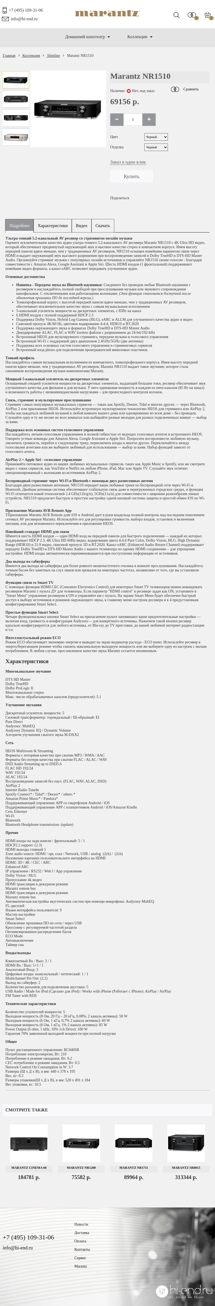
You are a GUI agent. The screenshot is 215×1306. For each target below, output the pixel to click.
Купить (131, 176)
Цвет (114, 137)
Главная (9, 56)
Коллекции (139, 36)
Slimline (51, 56)
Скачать (103, 225)
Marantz (80, 1266)
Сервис (80, 1258)
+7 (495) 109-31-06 (26, 10)
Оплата (80, 1241)
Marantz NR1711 (133, 1168)
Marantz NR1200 (81, 1168)
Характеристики (53, 225)
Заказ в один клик (128, 162)
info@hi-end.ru (24, 19)
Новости (81, 1224)
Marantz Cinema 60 (28, 1168)
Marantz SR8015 (186, 1168)
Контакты (82, 1250)
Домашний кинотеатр (87, 36)
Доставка (81, 1233)
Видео (81, 225)
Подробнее (19, 225)
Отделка (116, 147)
